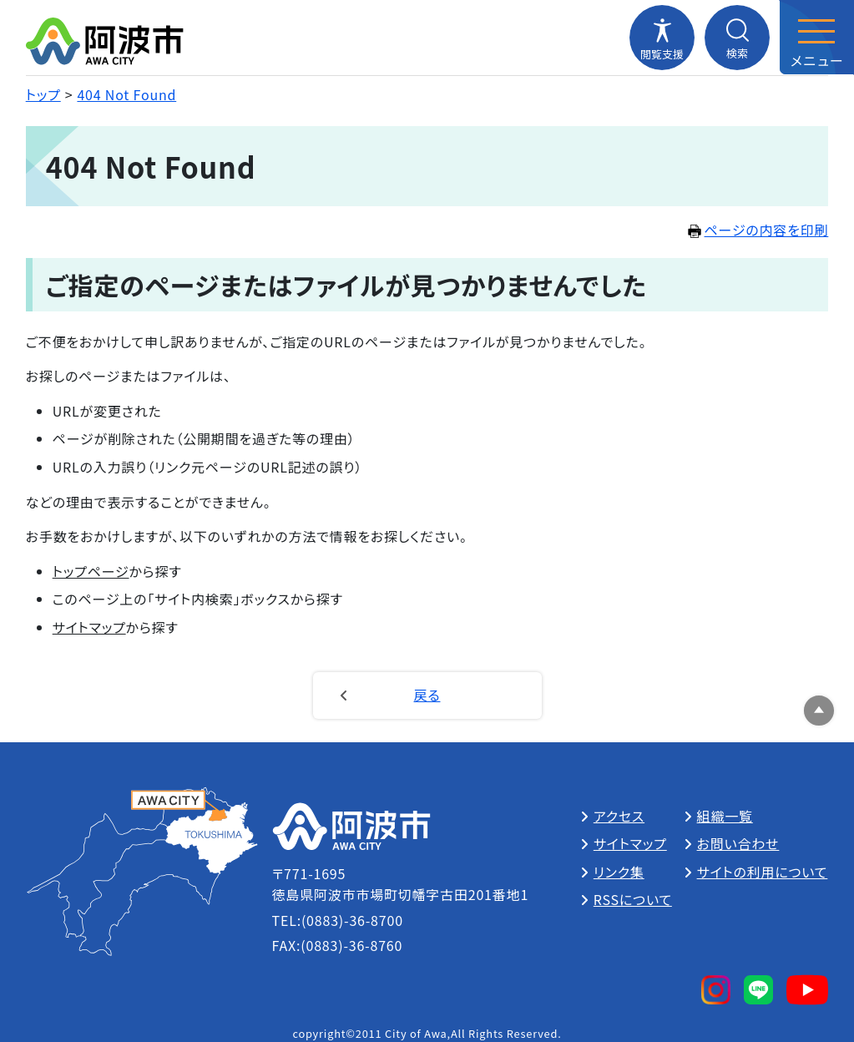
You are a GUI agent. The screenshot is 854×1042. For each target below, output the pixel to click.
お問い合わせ (738, 843)
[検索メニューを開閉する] (737, 37)
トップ (43, 94)
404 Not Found (126, 94)
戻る (427, 695)
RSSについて (633, 899)
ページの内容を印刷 (758, 230)
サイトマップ (89, 627)
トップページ (91, 571)
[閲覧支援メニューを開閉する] (662, 37)
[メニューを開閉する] (816, 37)
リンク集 (619, 872)
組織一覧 (725, 816)
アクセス (619, 816)
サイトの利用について (762, 872)
